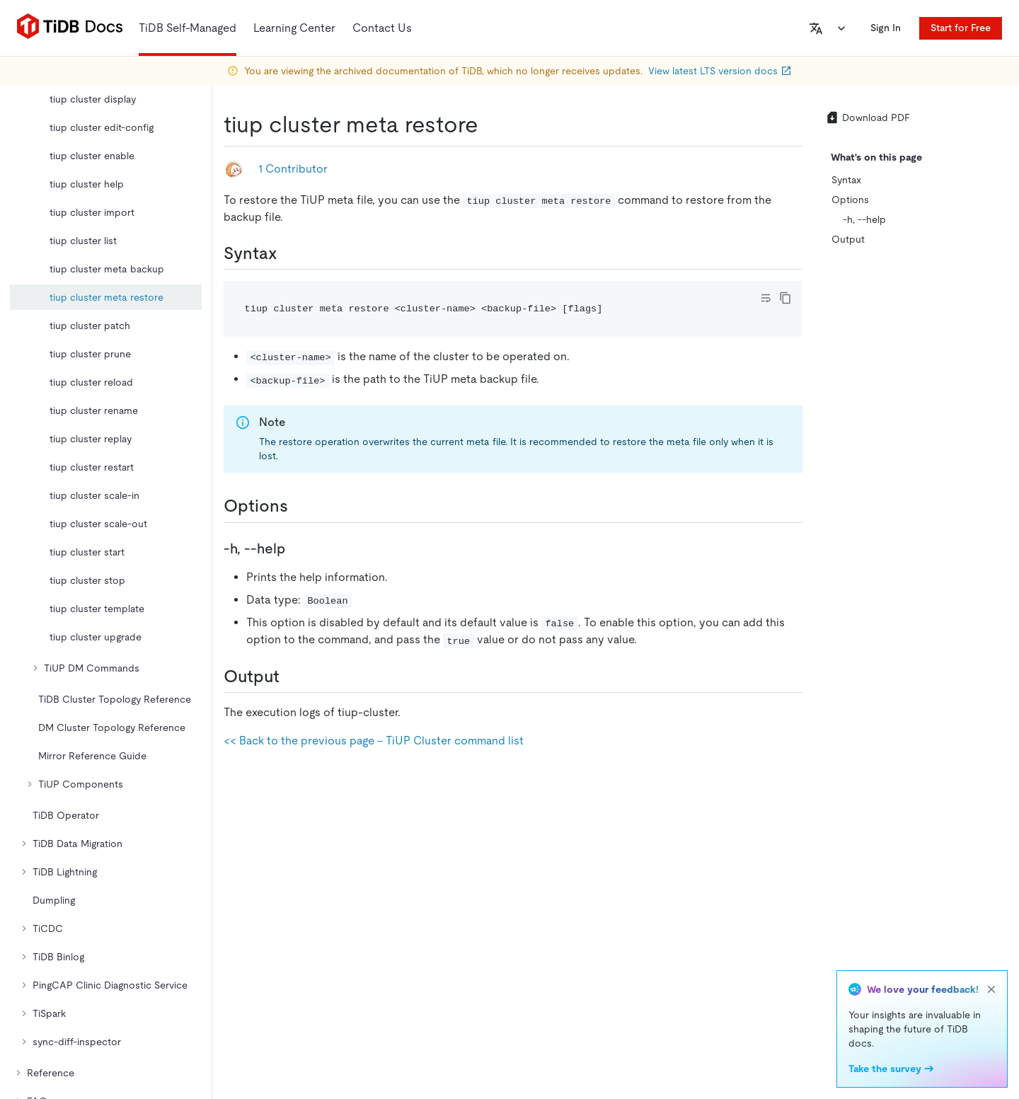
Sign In (885, 27)
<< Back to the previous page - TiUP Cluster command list (374, 740)
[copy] (785, 298)
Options (850, 199)
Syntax (846, 179)
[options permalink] (299, 505)
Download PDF (867, 117)
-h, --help (864, 219)
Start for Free (961, 27)
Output (848, 239)
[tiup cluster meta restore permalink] (489, 124)
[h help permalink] (296, 548)
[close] (991, 989)
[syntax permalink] (288, 253)
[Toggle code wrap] (766, 298)
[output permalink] (290, 676)
